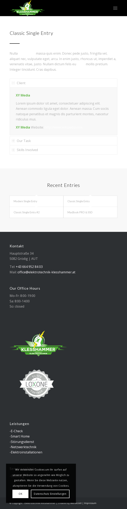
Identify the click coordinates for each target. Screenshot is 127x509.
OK (20, 494)
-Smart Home (20, 436)
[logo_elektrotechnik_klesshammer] (53, 8)
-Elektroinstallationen (26, 452)
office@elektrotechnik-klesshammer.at (46, 272)
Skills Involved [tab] (25, 150)
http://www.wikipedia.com (63, 127)
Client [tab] (18, 83)
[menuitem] (115, 8)
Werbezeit (76, 503)
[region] (64, 111)
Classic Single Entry (79, 201)
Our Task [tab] (21, 141)
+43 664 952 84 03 (29, 266)
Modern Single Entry (25, 201)
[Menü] (115, 8)
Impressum (90, 503)
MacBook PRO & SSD (80, 212)
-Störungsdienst (22, 442)
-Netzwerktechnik (23, 447)
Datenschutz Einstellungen (50, 494)
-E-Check (16, 431)
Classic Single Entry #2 (27, 212)
